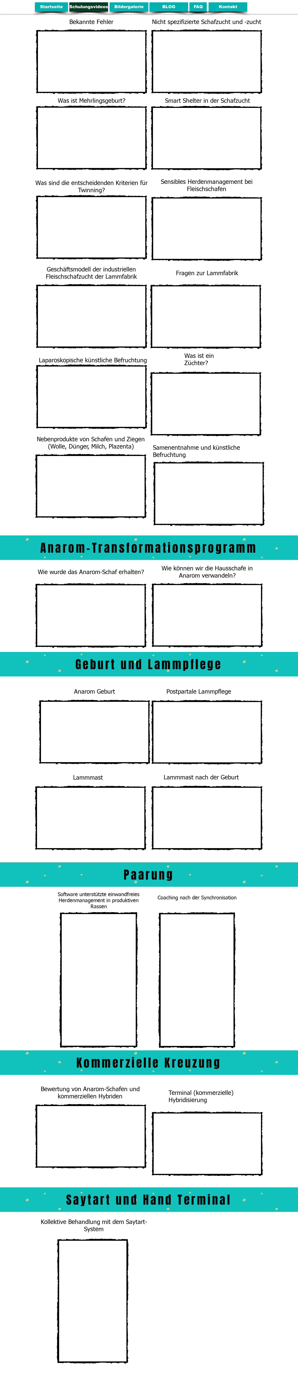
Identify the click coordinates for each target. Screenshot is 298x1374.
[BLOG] (168, 7)
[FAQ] (198, 7)
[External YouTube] (91, 61)
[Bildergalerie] (129, 7)
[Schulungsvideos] (88, 7)
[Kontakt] (228, 7)
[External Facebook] (98, 980)
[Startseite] (51, 7)
